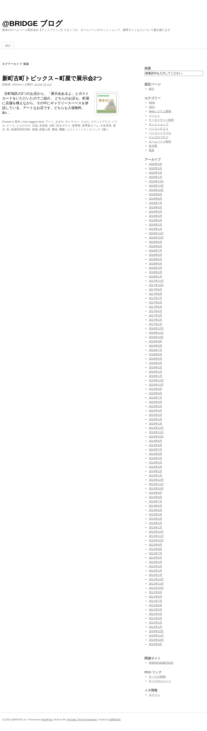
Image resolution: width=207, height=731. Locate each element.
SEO (152, 107)
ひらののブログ (158, 137)
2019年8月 (155, 198)
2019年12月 (156, 181)
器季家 (76, 125)
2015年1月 (155, 423)
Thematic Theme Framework (82, 719)
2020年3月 (155, 168)
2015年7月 (155, 397)
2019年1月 (155, 229)
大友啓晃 (105, 125)
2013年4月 (155, 514)
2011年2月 (155, 622)
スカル (85, 121)
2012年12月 (156, 531)
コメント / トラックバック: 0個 (86, 129)
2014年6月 (155, 453)
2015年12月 (156, 380)
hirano (17, 84)
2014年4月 (155, 462)
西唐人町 (44, 129)
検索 (147, 68)
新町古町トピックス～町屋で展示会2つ (52, 78)
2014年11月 (156, 432)
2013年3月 (155, 518)
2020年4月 (155, 164)
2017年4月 (155, 311)
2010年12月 (156, 631)
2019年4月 (155, 216)
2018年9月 (155, 242)
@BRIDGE (115, 719)
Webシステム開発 (160, 111)
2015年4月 (155, 410)
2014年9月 (155, 440)
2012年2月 (155, 570)
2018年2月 (155, 272)
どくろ (10, 125)
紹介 (8, 45)
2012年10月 (156, 540)
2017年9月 (155, 289)
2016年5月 (155, 358)
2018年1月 (155, 276)
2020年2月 (155, 172)
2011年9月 (155, 592)
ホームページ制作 (160, 141)
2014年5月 (155, 458)
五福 (35, 125)
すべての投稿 (157, 676)
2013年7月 (155, 501)
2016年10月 (156, 337)
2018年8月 (155, 246)
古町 (52, 125)
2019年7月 (155, 203)
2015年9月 (155, 389)
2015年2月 (155, 419)
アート (49, 121)
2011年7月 (155, 601)
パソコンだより (158, 128)
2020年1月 (155, 177)
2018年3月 (155, 267)
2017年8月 (155, 293)
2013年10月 (156, 488)
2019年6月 (155, 207)
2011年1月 (155, 626)
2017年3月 (155, 315)
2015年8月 (155, 393)
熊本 (17, 121)
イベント (154, 115)
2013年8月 (155, 497)
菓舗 (35, 129)
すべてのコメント (160, 681)
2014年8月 (155, 445)
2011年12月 (156, 579)
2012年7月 (155, 553)
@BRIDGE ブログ (32, 23)
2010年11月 (156, 635)
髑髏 (62, 129)
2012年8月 (155, 549)
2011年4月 (155, 614)
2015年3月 (155, 415)
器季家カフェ (90, 125)
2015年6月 (155, 402)
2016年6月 (155, 354)
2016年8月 (155, 345)
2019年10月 (156, 190)
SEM (152, 102)
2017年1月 (155, 324)
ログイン (154, 694)
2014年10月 (156, 436)
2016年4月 (155, 363)
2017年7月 (155, 298)
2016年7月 (155, 350)
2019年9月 (155, 194)
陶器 (55, 129)
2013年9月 (155, 492)
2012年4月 (155, 562)
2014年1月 (155, 475)
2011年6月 (155, 605)
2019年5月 (155, 211)
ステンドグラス (100, 121)
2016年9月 (155, 341)
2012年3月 (155, 566)
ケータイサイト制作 (161, 120)
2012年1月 (155, 575)
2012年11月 (156, 536)
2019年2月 (155, 224)
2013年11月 (156, 484)
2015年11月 (156, 384)
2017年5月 (155, 306)
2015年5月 (155, 406)
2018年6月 (155, 254)
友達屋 (43, 125)
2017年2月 (155, 319)
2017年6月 (155, 302)
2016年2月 (155, 371)
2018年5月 (155, 259)
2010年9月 (155, 644)
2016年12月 (156, 328)
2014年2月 (155, 471)
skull (41, 121)
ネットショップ (158, 124)
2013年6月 (155, 505)
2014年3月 (155, 466)
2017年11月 (156, 280)
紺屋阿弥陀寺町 (20, 129)
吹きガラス (63, 125)
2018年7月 (155, 250)
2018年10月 (156, 237)
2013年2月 (155, 523)
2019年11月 (156, 185)
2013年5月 (155, 510)
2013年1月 (155, 527)
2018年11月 (156, 233)
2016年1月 (155, 376)
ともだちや (23, 125)
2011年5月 (155, 609)
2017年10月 (156, 285)
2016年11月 (156, 332)
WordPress (47, 719)
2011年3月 (155, 618)
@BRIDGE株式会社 (161, 662)
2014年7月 (155, 449)
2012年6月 (155, 557)
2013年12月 (156, 479)
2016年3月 (155, 367)
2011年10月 (156, 588)
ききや (59, 121)
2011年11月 (156, 583)
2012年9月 (155, 544)
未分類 (153, 145)
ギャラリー (72, 121)
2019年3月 (155, 220)
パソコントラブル (160, 133)
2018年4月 (155, 263)
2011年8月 (155, 596)
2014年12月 (156, 428)
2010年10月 (156, 639)
